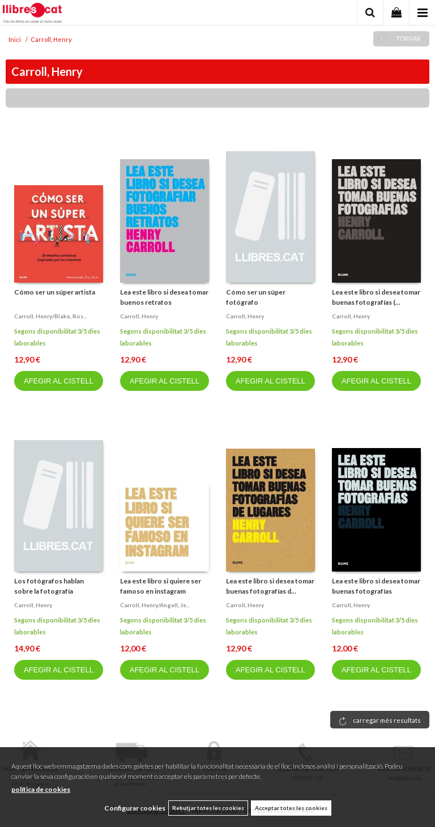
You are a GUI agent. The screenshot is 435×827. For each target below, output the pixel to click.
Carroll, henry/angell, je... (155, 605)
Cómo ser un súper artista (54, 292)
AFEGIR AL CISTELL (58, 381)
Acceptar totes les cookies (291, 807)
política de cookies (40, 789)
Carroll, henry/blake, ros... (50, 316)
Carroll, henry (139, 316)
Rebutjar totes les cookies (208, 807)
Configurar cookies (134, 808)
